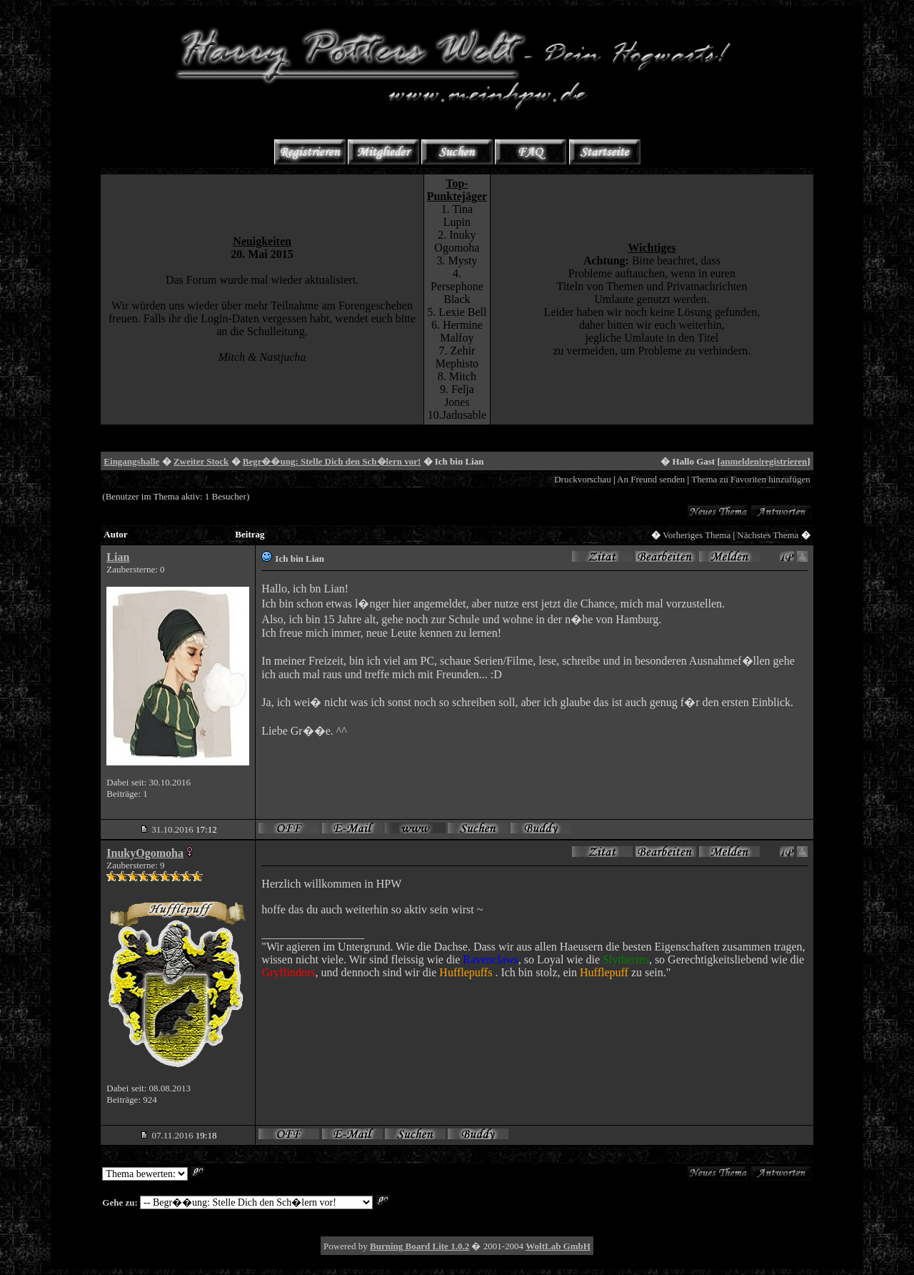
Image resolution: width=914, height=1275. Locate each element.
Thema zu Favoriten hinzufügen (750, 479)
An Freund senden (651, 479)
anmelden (739, 461)
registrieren (784, 461)
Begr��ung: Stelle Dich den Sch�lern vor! (332, 461)
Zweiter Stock (201, 461)
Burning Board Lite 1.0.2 (419, 1246)
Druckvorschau (582, 479)
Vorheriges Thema (696, 535)
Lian (117, 557)
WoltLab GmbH (558, 1246)
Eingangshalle (131, 461)
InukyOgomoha (145, 853)
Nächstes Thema (767, 535)
